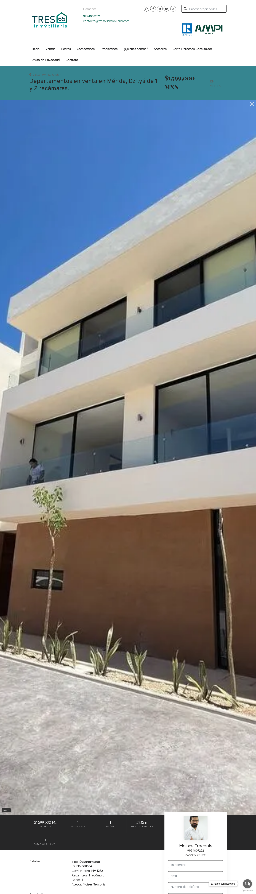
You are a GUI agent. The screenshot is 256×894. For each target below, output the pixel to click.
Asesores (160, 49)
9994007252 (195, 850)
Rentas (66, 49)
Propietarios (109, 49)
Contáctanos (86, 49)
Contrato (72, 60)
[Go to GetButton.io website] (247, 890)
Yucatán (56, 75)
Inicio (35, 49)
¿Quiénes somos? (136, 49)
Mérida (46, 75)
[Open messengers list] (247, 883)
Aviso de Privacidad (46, 60)
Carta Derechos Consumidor (192, 49)
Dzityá (37, 75)
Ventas (50, 49)
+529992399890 (196, 855)
